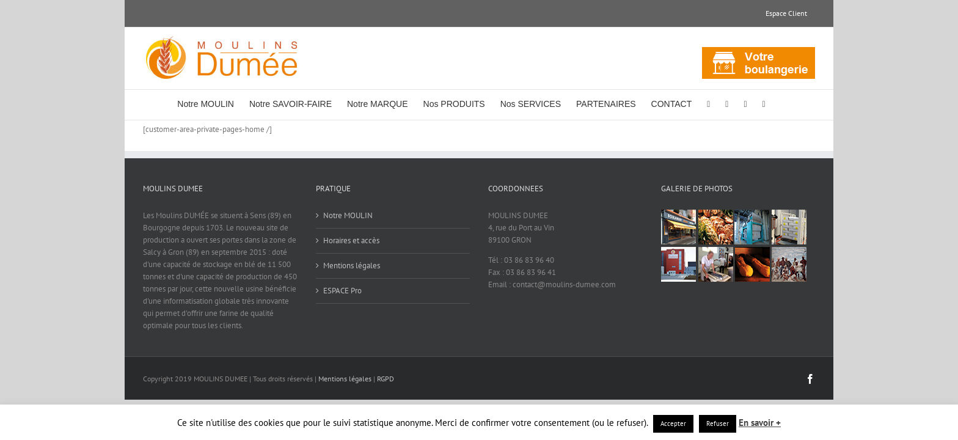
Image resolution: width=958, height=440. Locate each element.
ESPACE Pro (342, 290)
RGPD (385, 378)
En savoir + (760, 422)
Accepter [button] (673, 423)
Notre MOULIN (348, 215)
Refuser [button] (717, 423)
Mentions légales (351, 265)
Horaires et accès (351, 240)
